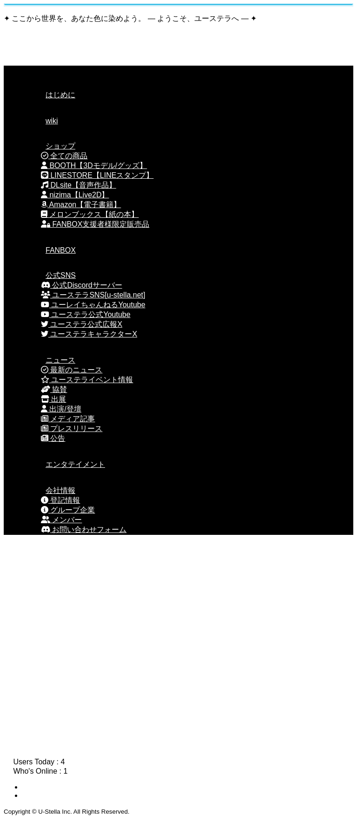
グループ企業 (68, 510)
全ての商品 (64, 156)
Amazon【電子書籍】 (81, 205)
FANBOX (49, 250)
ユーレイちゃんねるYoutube (93, 305)
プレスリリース (71, 428)
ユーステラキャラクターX (89, 334)
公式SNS (49, 275)
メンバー (61, 520)
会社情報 (48, 490)
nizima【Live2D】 (75, 195)
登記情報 (60, 500)
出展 (53, 399)
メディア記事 (68, 419)
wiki (40, 121)
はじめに (48, 95)
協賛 (54, 389)
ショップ (48, 146)
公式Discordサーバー (81, 285)
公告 (53, 438)
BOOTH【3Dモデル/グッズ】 (94, 165)
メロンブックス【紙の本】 (90, 214)
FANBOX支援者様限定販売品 (95, 224)
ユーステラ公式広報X (81, 324)
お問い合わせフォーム (83, 529)
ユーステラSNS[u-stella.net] (93, 295)
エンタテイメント (63, 464)
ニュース (48, 360)
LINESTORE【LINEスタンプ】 (97, 175)
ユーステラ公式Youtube (86, 314)
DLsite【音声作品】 (78, 185)
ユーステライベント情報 (87, 380)
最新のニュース (71, 370)
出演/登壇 (61, 409)
